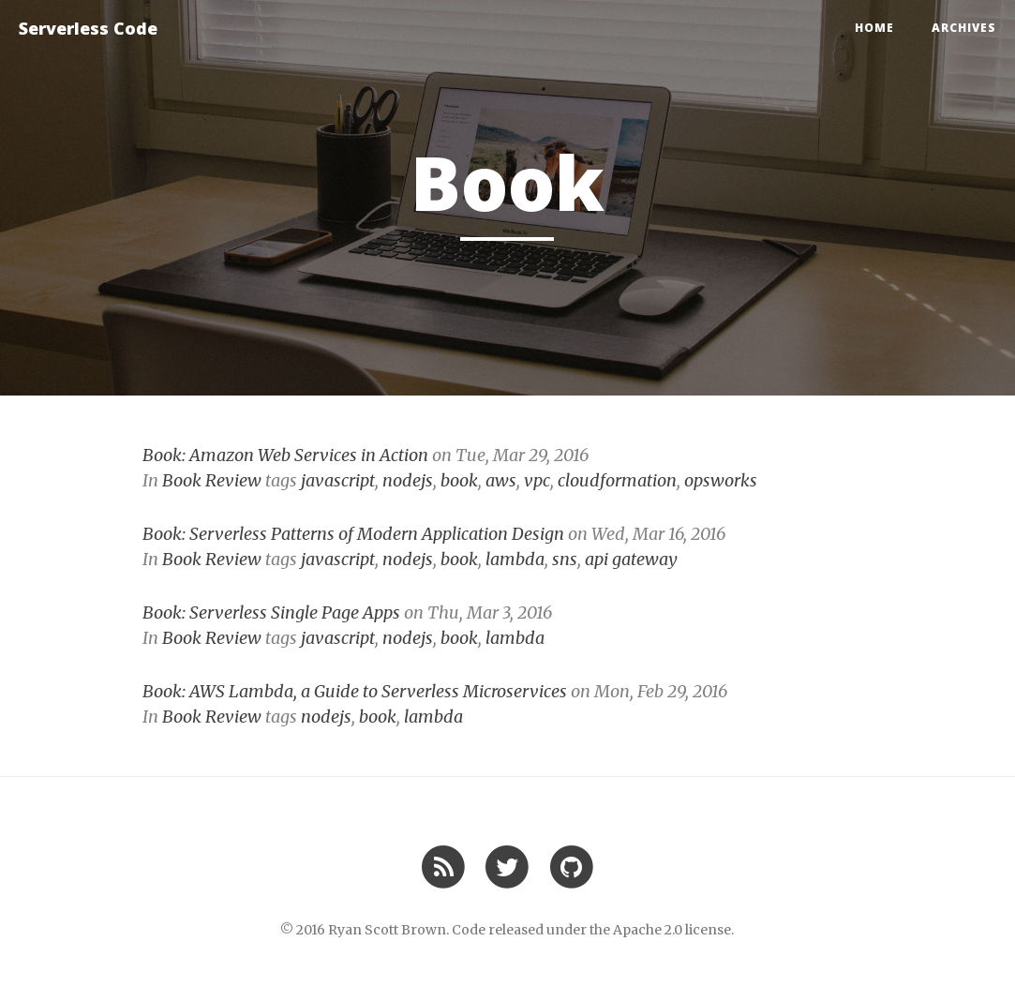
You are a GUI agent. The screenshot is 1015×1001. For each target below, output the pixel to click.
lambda (515, 559)
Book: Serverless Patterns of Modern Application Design (353, 534)
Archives (964, 28)
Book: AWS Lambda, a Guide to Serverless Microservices (354, 691)
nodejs (407, 480)
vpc (537, 480)
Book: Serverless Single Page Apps (271, 612)
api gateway (631, 559)
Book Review (211, 480)
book (459, 480)
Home (874, 28)
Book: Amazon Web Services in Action (285, 455)
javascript (338, 480)
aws (500, 480)
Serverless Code (88, 28)
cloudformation (617, 480)
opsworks (720, 480)
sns (564, 559)
